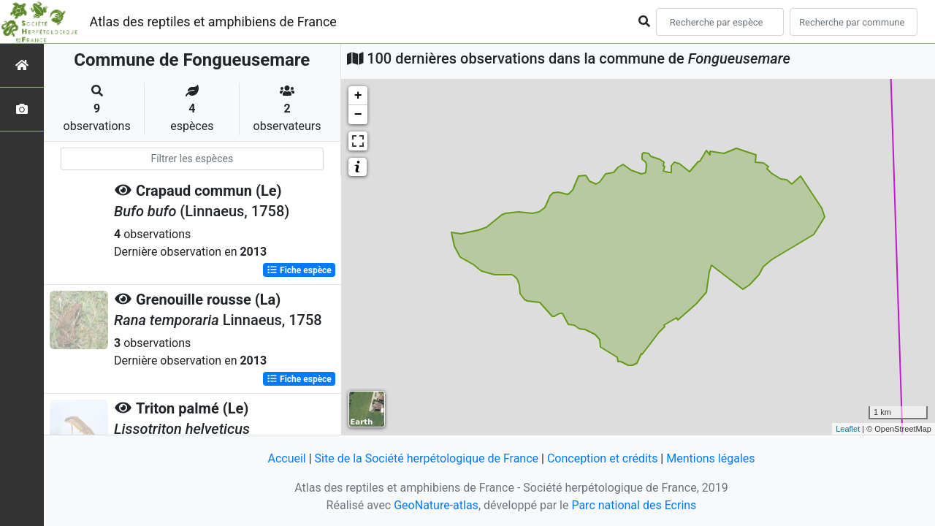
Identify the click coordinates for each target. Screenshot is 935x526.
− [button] (358, 114)
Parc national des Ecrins (633, 505)
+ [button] (358, 95)
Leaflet (848, 428)
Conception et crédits (602, 458)
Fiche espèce (299, 270)
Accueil (286, 458)
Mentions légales (710, 458)
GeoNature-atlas (436, 505)
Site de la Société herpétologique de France (426, 458)
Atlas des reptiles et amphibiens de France (213, 21)
